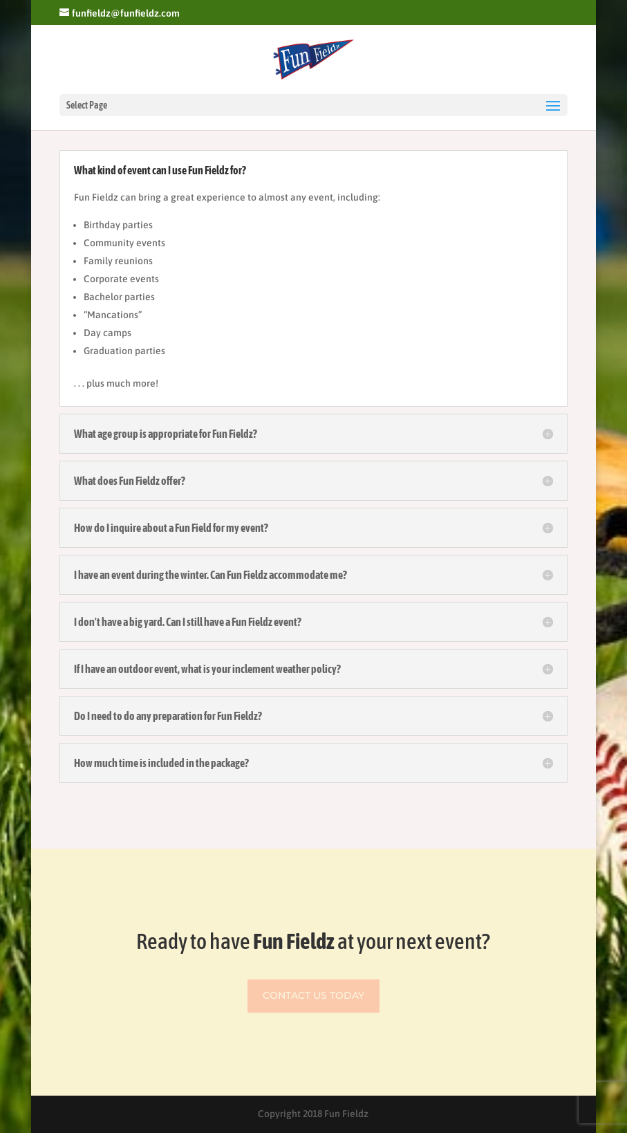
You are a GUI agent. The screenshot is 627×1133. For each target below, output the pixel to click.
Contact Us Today (313, 995)
